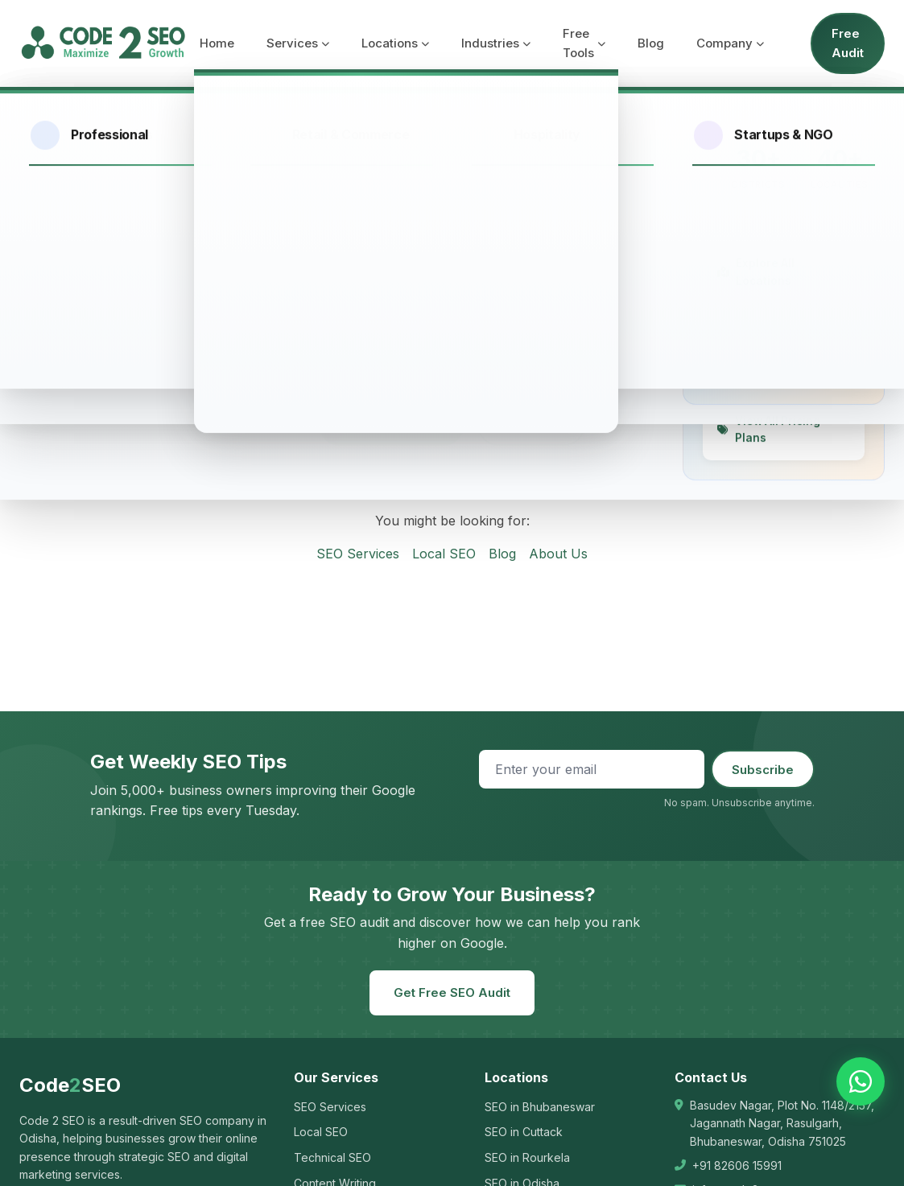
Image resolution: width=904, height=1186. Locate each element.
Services (297, 43)
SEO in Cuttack (524, 1132)
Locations (395, 43)
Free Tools (584, 43)
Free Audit (848, 43)
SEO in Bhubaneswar (540, 1107)
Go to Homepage (392, 424)
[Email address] (591, 769)
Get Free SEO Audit (452, 992)
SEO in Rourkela (527, 1157)
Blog (651, 43)
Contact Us (531, 424)
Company (730, 43)
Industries (495, 43)
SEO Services (357, 554)
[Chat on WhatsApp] (860, 1081)
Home (217, 43)
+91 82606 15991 (737, 1165)
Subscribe (763, 769)
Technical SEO (332, 1157)
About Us (558, 554)
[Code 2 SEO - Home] (103, 43)
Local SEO (444, 554)
